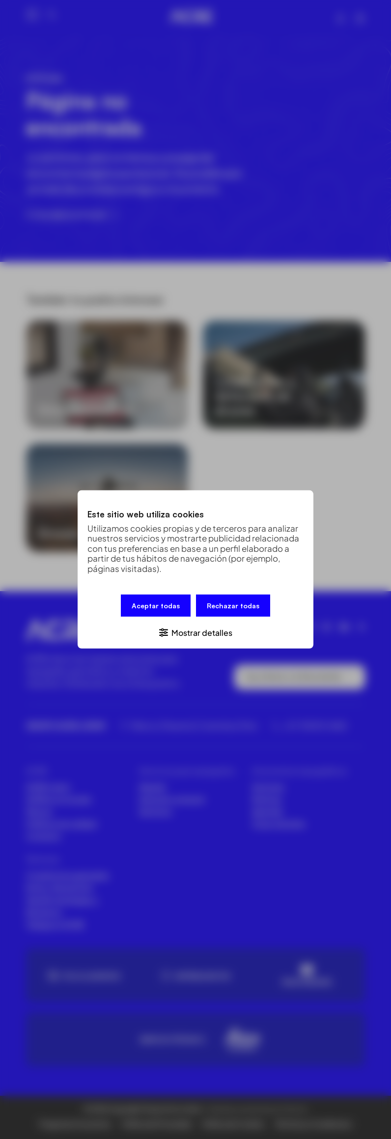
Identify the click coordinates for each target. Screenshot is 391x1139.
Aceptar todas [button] (156, 606)
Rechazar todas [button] (233, 606)
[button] (195, 631)
